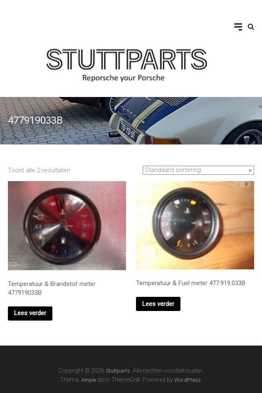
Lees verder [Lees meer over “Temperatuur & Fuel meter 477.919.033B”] (158, 304)
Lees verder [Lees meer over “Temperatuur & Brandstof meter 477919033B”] (30, 313)
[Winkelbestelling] (198, 170)
